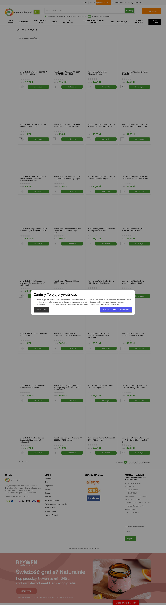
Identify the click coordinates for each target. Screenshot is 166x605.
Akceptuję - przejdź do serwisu (116, 310)
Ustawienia (41, 310)
